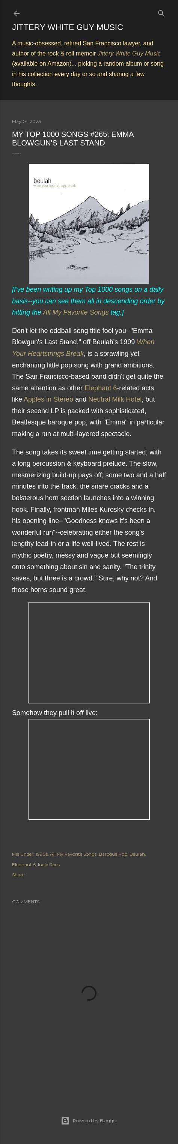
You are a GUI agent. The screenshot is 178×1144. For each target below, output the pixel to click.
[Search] (161, 11)
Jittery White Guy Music (67, 27)
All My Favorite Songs (76, 312)
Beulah (137, 854)
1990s (42, 854)
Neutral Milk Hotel (115, 399)
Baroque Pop (113, 854)
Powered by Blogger (89, 1120)
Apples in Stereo (48, 399)
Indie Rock (49, 864)
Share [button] (18, 874)
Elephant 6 (100, 388)
